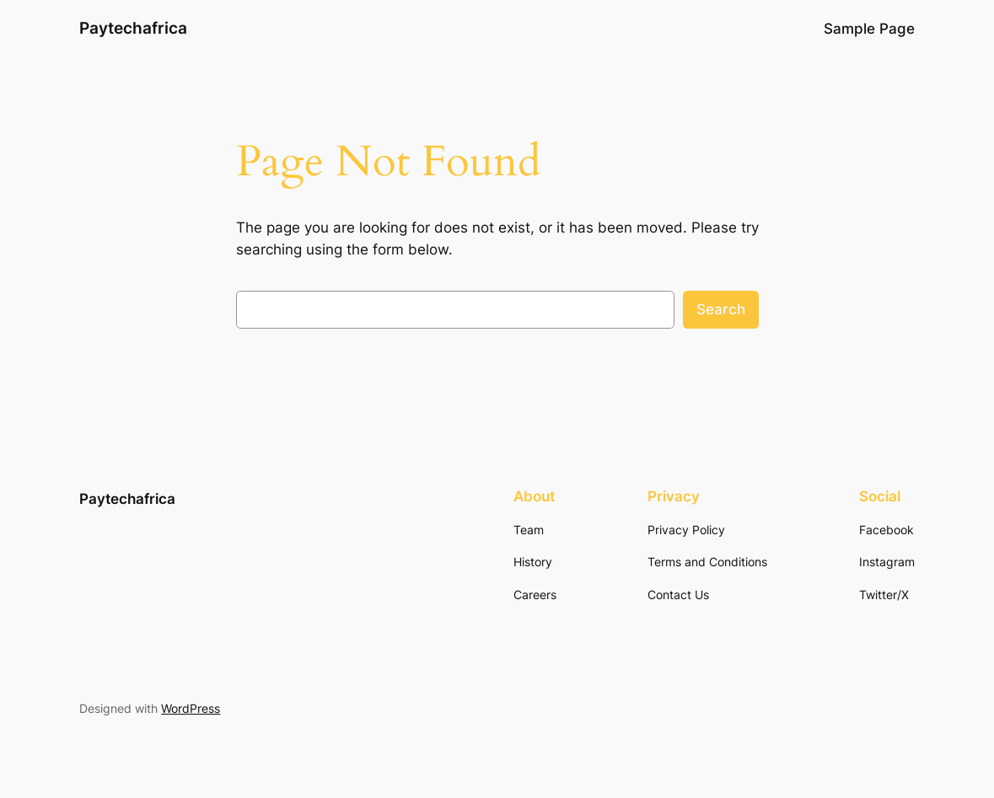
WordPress (190, 708)
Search (720, 309)
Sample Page (869, 28)
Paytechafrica (133, 28)
